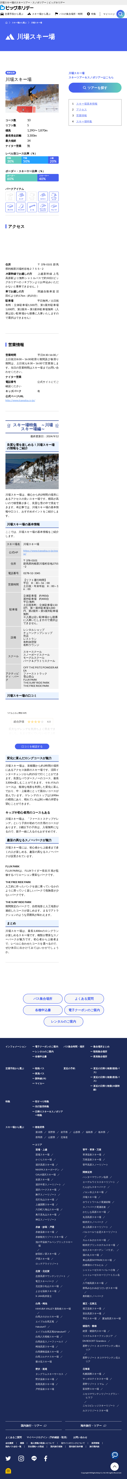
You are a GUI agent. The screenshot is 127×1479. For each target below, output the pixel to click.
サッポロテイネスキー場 (95, 1378)
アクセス (81, 109)
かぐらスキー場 (44, 1159)
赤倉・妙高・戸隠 (45, 1226)
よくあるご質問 (13, 1437)
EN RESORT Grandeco (94, 1340)
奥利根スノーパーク (93, 1296)
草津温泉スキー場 (92, 1154)
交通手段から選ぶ (14, 13)
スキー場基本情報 (86, 103)
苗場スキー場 (42, 1154)
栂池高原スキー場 (45, 1346)
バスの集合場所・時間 (71, 13)
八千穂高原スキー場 (93, 1283)
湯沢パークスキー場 (46, 1189)
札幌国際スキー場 (92, 1373)
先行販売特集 (42, 1106)
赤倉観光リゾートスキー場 (49, 1236)
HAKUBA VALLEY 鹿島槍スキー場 (53, 1308)
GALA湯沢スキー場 (46, 1174)
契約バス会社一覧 (13, 1446)
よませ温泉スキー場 (46, 1291)
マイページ (109, 14)
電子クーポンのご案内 (84, 1010)
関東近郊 (87, 1172)
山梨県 (51, 1137)
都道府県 (39, 1127)
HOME (6, 22)
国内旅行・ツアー (31, 1425)
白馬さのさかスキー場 (47, 1316)
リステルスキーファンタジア (98, 1335)
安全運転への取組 (36, 1446)
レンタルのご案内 (63, 1021)
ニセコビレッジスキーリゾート (99, 1405)
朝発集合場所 (100, 1051)
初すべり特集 (42, 1101)
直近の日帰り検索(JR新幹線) (106, 1087)
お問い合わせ (80, 1437)
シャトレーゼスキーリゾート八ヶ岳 (101, 1274)
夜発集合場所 (100, 1056)
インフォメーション (15, 1046)
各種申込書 (43, 1010)
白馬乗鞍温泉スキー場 (47, 1351)
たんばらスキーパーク (94, 1186)
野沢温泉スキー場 (45, 1379)
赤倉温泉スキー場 (45, 1231)
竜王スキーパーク (45, 1281)
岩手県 (64, 1132)
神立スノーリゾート (46, 1219)
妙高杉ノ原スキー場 (46, 1253)
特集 (93, 13)
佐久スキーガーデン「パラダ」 (99, 1249)
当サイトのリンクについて (73, 1443)
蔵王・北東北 (90, 1303)
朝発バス (39, 1068)
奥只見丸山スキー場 (46, 1214)
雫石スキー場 (90, 1318)
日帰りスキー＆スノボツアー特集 (49, 1113)
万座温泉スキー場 (92, 1159)
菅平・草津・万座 (92, 1149)
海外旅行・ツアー (91, 1425)
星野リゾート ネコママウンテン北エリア (101, 1359)
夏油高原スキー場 (111, 1318)
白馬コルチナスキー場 (47, 1356)
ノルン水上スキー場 (93, 1192)
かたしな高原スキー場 (94, 1211)
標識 (22, 1443)
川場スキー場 (90, 1197)
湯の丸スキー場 (91, 1254)
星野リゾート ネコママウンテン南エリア (101, 1347)
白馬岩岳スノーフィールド (49, 1341)
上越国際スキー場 (45, 1204)
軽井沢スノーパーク (93, 1222)
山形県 (76, 1132)
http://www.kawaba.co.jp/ (20, 400)
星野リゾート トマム (93, 1383)
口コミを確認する (32, 746)
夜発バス (39, 1073)
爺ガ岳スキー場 (44, 1361)
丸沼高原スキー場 (92, 1217)
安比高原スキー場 (92, 1313)
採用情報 (95, 1443)
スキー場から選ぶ (41, 13)
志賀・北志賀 (42, 1271)
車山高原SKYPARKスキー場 (97, 1260)
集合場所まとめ (101, 1046)
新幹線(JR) (40, 1078)
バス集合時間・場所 (74, 1046)
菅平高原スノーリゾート (95, 1164)
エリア (38, 1144)
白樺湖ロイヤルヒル (93, 1265)
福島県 (89, 1132)
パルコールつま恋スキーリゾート (100, 1231)
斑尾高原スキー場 (45, 1384)
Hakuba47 (41, 1326)
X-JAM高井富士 (44, 1296)
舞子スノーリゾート (46, 1194)
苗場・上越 (41, 1149)
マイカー (39, 1083)
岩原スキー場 (42, 1179)
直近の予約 (69, 1068)
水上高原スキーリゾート (95, 1226)
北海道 (64, 1137)
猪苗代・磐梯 (90, 1326)
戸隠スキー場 (42, 1258)
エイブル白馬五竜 (45, 1321)
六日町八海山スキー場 (47, 1209)
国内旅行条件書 (76, 1446)
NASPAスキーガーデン (47, 1169)
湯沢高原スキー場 (45, 1164)
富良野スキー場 (91, 1388)
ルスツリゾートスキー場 (95, 1410)
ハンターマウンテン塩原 (95, 1177)
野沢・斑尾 (41, 1369)
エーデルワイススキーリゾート (99, 1182)
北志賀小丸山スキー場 (47, 1286)
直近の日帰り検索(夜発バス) (106, 1079)
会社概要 (9, 1443)
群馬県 (39, 1137)
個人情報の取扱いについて (42, 1443)
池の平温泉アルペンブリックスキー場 (54, 1244)
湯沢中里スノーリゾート (48, 1184)
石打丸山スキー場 (45, 1199)
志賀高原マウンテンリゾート (51, 1276)
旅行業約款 (94, 1446)
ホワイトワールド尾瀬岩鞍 (96, 1202)
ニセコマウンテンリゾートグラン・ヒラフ (101, 1395)
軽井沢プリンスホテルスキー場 (99, 1245)
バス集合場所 (42, 998)
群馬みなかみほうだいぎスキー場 (100, 1288)
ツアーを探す (120, 14)
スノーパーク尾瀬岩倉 (94, 1206)
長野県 (51, 1132)
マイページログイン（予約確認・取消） (47, 1437)
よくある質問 (84, 998)
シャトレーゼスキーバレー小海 (99, 1269)
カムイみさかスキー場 (94, 1240)
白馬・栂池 (41, 1303)
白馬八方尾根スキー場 (47, 1336)
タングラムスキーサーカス (49, 1374)
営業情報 (81, 115)
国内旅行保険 (56, 1446)
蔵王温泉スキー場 (92, 1308)
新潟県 (39, 1132)
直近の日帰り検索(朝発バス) (106, 1070)
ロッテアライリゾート (47, 1263)
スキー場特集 (84, 121)
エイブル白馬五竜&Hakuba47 (51, 1331)
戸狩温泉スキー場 (45, 1389)
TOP (114, 1466)
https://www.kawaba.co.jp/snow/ (40, 552)
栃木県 (101, 1132)
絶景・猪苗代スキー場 (94, 1331)
